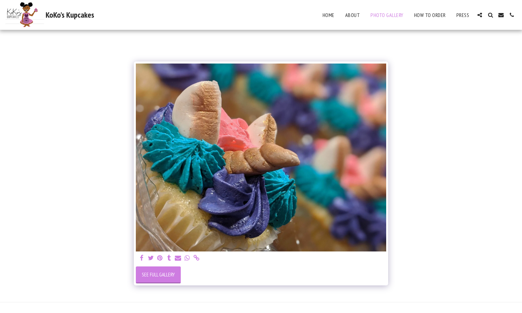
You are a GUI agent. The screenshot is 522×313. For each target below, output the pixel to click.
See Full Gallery (158, 274)
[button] (480, 15)
